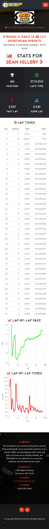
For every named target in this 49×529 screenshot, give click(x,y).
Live (8, 27)
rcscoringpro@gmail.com (24, 481)
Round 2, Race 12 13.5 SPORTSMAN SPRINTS (24, 39)
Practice (30, 27)
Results (18, 27)
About (40, 27)
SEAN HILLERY (24, 62)
